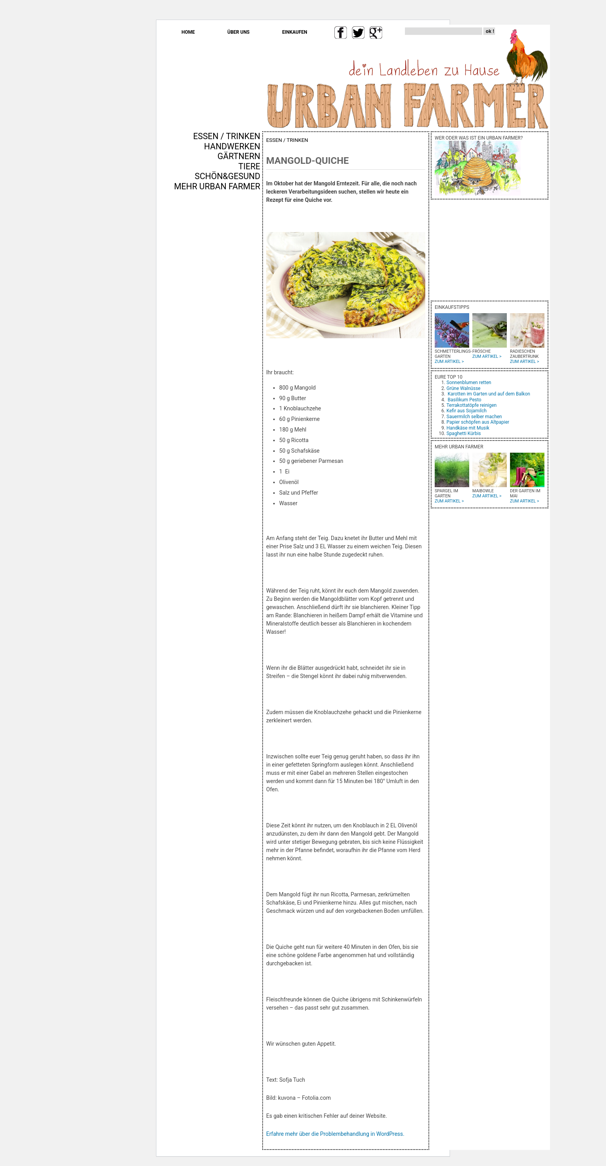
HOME (188, 32)
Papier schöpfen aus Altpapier (477, 422)
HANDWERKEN (232, 146)
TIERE (249, 166)
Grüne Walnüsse (463, 388)
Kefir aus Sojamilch (466, 410)
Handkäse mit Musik (467, 428)
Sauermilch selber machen (474, 416)
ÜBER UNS (238, 32)
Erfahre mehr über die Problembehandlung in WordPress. (335, 1134)
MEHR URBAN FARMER (217, 186)
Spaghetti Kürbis (463, 433)
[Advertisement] (237, 324)
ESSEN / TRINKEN (226, 136)
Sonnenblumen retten (468, 382)
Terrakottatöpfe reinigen (471, 405)
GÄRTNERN (239, 156)
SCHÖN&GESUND (227, 176)
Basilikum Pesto (464, 400)
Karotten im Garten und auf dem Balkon (489, 394)
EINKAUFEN (294, 32)
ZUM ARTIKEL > (449, 361)
